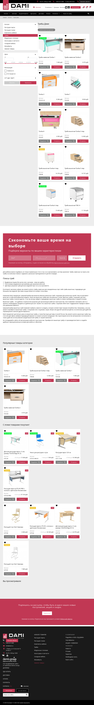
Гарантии (69, 654)
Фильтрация (8, 67)
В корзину (58, 67)
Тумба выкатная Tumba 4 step (49, 168)
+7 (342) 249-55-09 (69, 1)
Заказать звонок (85, 1)
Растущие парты (9, 27)
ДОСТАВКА (6, 675)
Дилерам (56, 7)
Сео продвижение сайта (10, 663)
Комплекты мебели (10, 33)
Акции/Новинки (23, 13)
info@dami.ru (9, 645)
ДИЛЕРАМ (6, 667)
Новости (68, 648)
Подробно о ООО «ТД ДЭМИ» (75, 637)
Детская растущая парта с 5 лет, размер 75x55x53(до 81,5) (15, 452)
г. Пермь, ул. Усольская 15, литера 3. (13, 649)
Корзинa (7, 686)
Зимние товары (9, 49)
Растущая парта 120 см (65, 452)
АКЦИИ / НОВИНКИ (72, 642)
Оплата (48, 13)
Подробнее (45, 67)
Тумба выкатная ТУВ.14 (74, 205)
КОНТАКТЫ (6, 682)
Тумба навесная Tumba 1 (48, 57)
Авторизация (75, 7)
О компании (48, 7)
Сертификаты (70, 640)
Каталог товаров (40, 634)
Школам (37, 7)
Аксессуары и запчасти (11, 41)
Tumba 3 (42, 94)
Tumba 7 (69, 94)
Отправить (77, 258)
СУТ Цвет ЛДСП (9, 78)
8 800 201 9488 (60, 1)
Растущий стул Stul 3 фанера (14, 564)
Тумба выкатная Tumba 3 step (76, 131)
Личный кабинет (22, 690)
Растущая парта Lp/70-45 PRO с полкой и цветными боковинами (16, 489)
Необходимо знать (71, 656)
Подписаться (47, 613)
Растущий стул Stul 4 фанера (14, 527)
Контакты (62, 7)
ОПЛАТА (5, 678)
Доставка (41, 13)
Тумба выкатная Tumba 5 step (76, 168)
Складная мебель (9, 43)
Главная (5, 17)
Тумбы (6, 35)
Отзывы (68, 651)
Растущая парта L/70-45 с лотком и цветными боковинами (43, 527)
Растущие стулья (9, 30)
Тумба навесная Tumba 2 (74, 57)
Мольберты (8, 46)
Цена (6, 54)
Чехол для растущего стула (40, 452)
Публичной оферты (66, 618)
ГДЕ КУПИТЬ (7, 671)
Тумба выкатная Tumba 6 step (49, 205)
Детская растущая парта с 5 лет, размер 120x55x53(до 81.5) (68, 527)
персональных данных (62, 263)
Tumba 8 (42, 131)
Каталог (6, 13)
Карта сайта (69, 659)
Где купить (33, 13)
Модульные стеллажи (11, 38)
